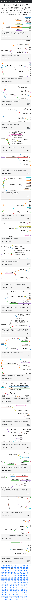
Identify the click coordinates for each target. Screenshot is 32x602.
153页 (10, 596)
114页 (21, 586)
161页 (14, 598)
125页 (10, 589)
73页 (24, 577)
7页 (16, 565)
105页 (14, 584)
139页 (10, 592)
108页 (25, 584)
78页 (12, 579)
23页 (9, 568)
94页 (5, 582)
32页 (9, 570)
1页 (2, 565)
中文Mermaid (19, 1)
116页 (3, 587)
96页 (12, 582)
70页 (15, 577)
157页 (25, 596)
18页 (21, 567)
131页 (6, 591)
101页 (27, 582)
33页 (12, 570)
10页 (23, 565)
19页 (24, 567)
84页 (2, 580)
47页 (27, 572)
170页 (21, 599)
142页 (21, 592)
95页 (9, 582)
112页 (14, 586)
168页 (14, 599)
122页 (25, 587)
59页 (9, 575)
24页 (12, 568)
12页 (2, 567)
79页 (15, 579)
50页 (9, 574)
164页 (25, 598)
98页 (18, 582)
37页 (24, 570)
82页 (24, 579)
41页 (9, 572)
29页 (27, 568)
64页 (24, 575)
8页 (18, 565)
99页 (21, 582)
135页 (21, 591)
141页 (17, 592)
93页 (2, 582)
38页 (27, 570)
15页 (12, 567)
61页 (15, 575)
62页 (18, 575)
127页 (17, 589)
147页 (14, 594)
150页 (25, 594)
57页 (2, 575)
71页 (18, 577)
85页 (5, 580)
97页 (15, 582)
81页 (21, 579)
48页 (2, 574)
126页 (14, 589)
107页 (21, 584)
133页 (14, 591)
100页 (24, 582)
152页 (6, 596)
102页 (3, 584)
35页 (18, 570)
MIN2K (3, 1)
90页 (21, 580)
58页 (5, 575)
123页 (3, 589)
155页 (17, 596)
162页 (17, 598)
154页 (14, 596)
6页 (14, 565)
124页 (6, 589)
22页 (5, 568)
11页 (26, 565)
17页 (18, 567)
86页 (9, 580)
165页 (3, 599)
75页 (2, 579)
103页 (6, 584)
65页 (27, 575)
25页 (15, 568)
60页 (12, 575)
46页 (24, 572)
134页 (17, 591)
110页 (6, 586)
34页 (15, 570)
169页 (17, 599)
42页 (12, 572)
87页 (12, 580)
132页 (10, 591)
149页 (21, 594)
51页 (12, 574)
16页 (15, 567)
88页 (15, 580)
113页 (17, 586)
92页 (27, 580)
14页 (9, 567)
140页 (14, 592)
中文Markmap (10, 1)
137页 (3, 592)
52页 (15, 574)
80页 (18, 579)
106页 (17, 584)
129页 (25, 589)
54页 (21, 574)
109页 (3, 586)
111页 (10, 586)
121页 (21, 587)
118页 (10, 587)
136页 (25, 591)
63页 (21, 575)
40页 (5, 572)
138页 (6, 592)
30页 (2, 570)
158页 (3, 598)
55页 (24, 574)
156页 (21, 596)
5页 (11, 565)
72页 (21, 577)
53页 (18, 574)
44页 (18, 572)
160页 (10, 598)
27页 (21, 568)
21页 (2, 568)
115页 (25, 586)
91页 (24, 580)
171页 (25, 599)
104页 (10, 584)
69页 (12, 577)
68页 (9, 577)
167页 (10, 599)
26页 (18, 568)
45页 (21, 572)
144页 (3, 594)
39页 (2, 572)
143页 (25, 592)
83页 (27, 579)
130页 (3, 591)
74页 (27, 577)
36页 (21, 570)
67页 (5, 577)
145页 (6, 594)
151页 (3, 596)
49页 (5, 574)
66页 (2, 577)
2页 (4, 565)
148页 (17, 594)
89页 (18, 580)
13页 (5, 567)
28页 (24, 568)
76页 (5, 579)
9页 (21, 565)
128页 (21, 589)
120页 (17, 587)
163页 (21, 598)
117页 (6, 587)
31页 (5, 570)
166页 (6, 599)
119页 (14, 587)
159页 (6, 598)
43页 (15, 572)
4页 (9, 565)
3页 (6, 565)
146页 (10, 594)
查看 (28, 36)
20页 (27, 567)
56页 (27, 574)
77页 (9, 579)
